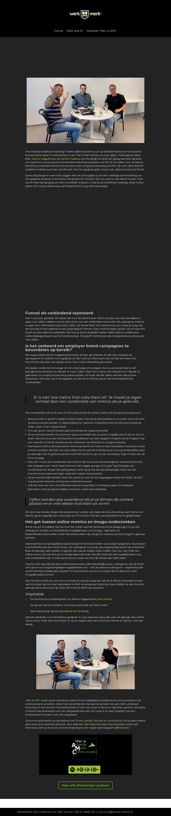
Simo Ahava (104, 599)
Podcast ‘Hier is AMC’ (102, 31)
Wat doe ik (75, 31)
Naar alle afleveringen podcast (85, 785)
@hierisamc (122, 727)
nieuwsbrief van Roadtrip (73, 611)
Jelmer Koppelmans (44, 158)
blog (70, 605)
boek (85, 605)
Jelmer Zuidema (71, 158)
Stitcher (98, 720)
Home (58, 31)
